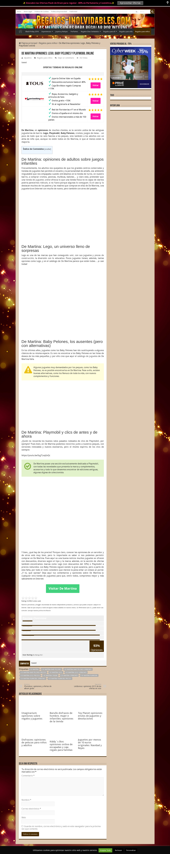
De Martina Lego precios (30, 675)
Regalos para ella (126, 32)
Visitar (96, 85)
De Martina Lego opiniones (76, 672)
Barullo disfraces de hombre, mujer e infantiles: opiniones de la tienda (61, 717)
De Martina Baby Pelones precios (33, 672)
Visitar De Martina (63, 588)
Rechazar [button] (118, 850)
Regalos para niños (142, 32)
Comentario (28, 775)
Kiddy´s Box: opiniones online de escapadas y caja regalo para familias (61, 745)
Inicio (19, 12)
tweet (24, 62)
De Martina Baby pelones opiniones (78, 669)
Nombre (26, 800)
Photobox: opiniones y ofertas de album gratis (37, 686)
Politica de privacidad (59, 12)
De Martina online (51, 675)
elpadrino (28, 58)
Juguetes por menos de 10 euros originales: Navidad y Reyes (90, 743)
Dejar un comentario (66, 58)
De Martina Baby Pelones (51, 669)
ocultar (47, 149)
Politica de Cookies (42, 12)
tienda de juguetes (38, 180)
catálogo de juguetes (87, 356)
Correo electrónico (31, 808)
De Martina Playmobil (89, 675)
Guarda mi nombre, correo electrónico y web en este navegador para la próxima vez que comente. (61, 827)
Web (24, 817)
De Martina (34, 669)
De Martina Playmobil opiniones (33, 678)
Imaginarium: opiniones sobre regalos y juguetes (32, 716)
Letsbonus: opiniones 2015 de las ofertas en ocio (87, 686)
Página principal (28, 43)
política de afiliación (44, 610)
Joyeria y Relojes (61, 32)
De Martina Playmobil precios (60, 678)
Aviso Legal (28, 12)
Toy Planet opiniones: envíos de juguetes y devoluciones (90, 716)
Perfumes (74, 32)
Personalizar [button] (131, 850)
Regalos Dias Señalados (90, 32)
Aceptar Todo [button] (105, 850)
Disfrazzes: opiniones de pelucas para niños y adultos (34, 742)
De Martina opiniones (69, 675)
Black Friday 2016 (32, 32)
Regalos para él (109, 32)
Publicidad (73, 12)
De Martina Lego (56, 672)
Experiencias (46, 32)
